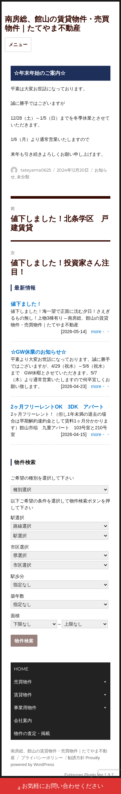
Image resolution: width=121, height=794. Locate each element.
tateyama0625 (36, 170)
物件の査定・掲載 (32, 733)
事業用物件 (25, 707)
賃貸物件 (23, 695)
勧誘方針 (76, 757)
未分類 (23, 176)
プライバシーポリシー (42, 757)
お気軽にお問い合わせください (60, 787)
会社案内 (23, 720)
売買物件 (23, 682)
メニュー (18, 44)
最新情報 (25, 288)
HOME (21, 669)
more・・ (100, 331)
